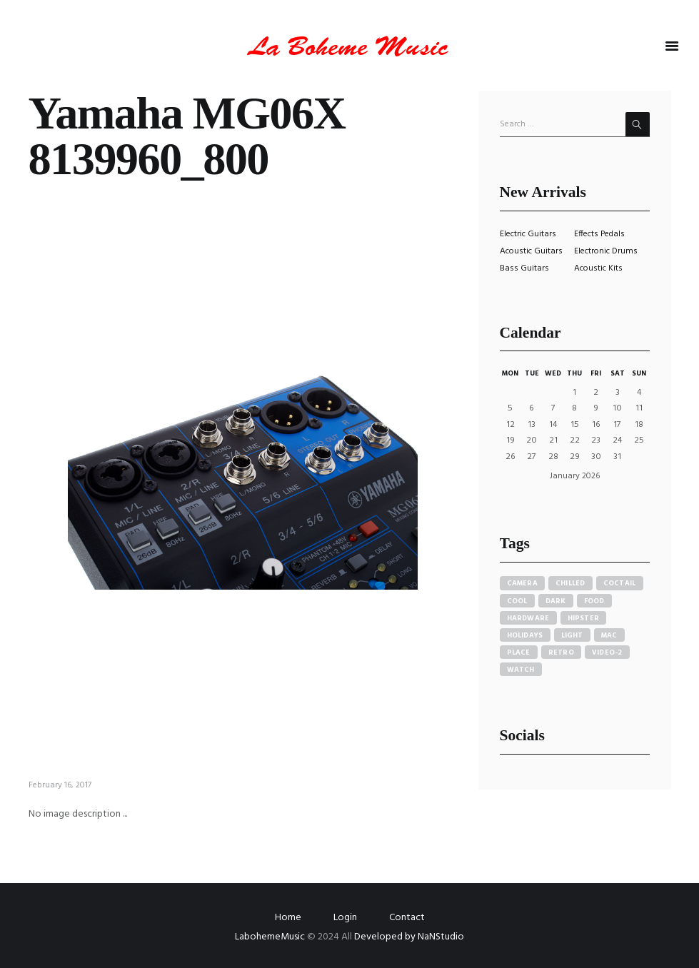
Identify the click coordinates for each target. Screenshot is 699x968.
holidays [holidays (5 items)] (525, 635)
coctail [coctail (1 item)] (619, 583)
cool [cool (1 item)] (517, 601)
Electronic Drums (606, 251)
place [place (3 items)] (518, 652)
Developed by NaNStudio (409, 937)
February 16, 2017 (60, 785)
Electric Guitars (528, 234)
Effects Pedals (599, 234)
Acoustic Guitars (531, 251)
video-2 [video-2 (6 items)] (607, 652)
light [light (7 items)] (572, 635)
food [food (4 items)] (594, 601)
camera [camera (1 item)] (522, 583)
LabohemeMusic (271, 937)
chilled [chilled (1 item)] (570, 583)
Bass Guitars (524, 268)
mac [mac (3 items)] (609, 635)
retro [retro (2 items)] (561, 652)
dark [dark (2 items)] (555, 601)
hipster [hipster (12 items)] (584, 618)
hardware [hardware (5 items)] (528, 618)
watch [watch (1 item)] (521, 669)
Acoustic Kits (598, 268)
